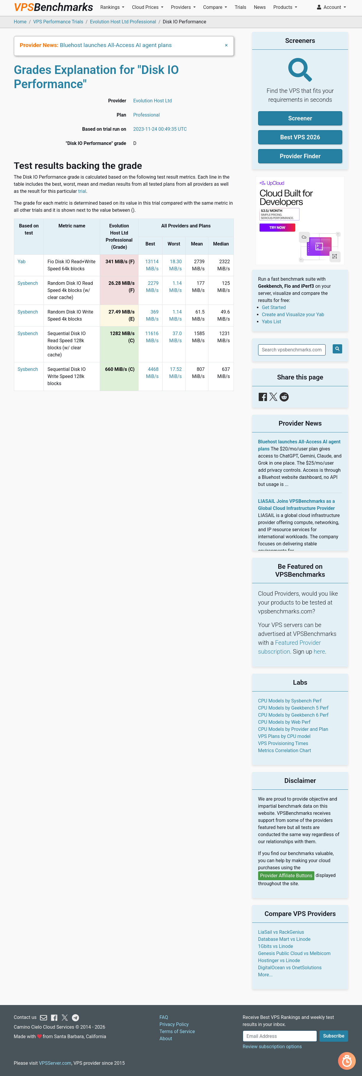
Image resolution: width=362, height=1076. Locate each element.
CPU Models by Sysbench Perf (289, 701)
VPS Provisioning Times (283, 743)
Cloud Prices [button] (146, 7)
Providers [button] (181, 7)
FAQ (164, 1017)
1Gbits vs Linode (275, 946)
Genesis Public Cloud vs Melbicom (294, 953)
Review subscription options (272, 1046)
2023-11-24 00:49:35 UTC (160, 129)
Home (20, 22)
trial (82, 191)
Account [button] (329, 7)
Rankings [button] (110, 7)
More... (265, 975)
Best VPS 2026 (300, 137)
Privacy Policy (174, 1024)
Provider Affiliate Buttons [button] (286, 875)
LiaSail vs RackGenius (281, 932)
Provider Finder (300, 156)
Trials (240, 7)
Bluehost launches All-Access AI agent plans (116, 45)
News (260, 7)
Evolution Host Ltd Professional (123, 22)
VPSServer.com (55, 1063)
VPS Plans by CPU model (284, 736)
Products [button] (283, 7)
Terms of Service (177, 1031)
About (166, 1038)
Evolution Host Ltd (152, 101)
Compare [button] (213, 7)
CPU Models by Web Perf (284, 722)
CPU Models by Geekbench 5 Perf (293, 708)
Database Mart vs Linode (284, 939)
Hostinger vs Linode (279, 960)
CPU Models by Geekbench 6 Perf (293, 715)
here (319, 651)
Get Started (274, 307)
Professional (146, 115)
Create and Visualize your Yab (293, 314)
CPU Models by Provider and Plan (293, 729)
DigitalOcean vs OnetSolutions (290, 967)
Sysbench (28, 283)
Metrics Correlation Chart (284, 750)
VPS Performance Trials (58, 22)
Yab (22, 261)
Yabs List (271, 321)
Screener (300, 118)
